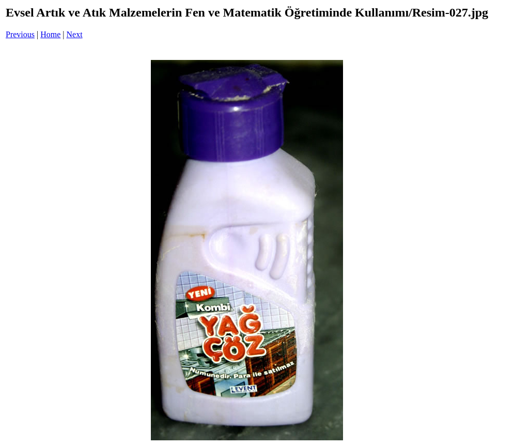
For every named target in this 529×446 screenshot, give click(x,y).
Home (50, 34)
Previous (20, 34)
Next (75, 34)
